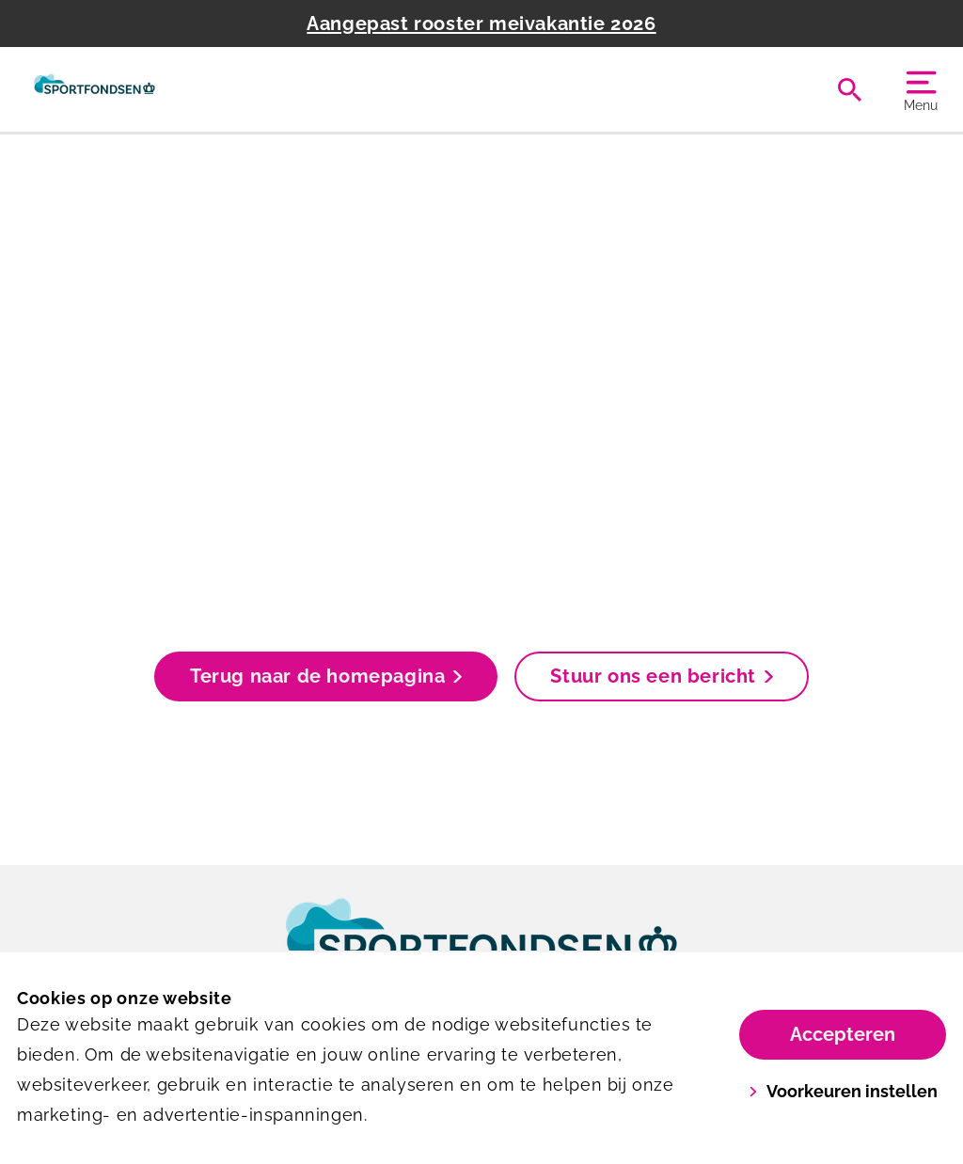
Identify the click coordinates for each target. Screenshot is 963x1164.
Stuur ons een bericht (661, 676)
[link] (481, 948)
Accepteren (842, 1034)
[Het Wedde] (94, 89)
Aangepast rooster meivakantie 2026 (481, 23)
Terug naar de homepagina (326, 676)
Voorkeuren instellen (843, 1091)
